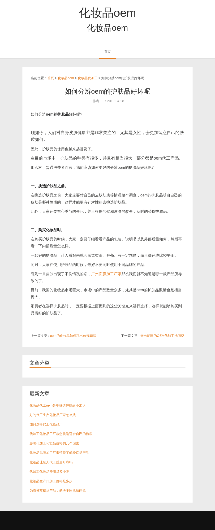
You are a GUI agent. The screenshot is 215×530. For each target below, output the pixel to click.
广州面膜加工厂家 (106, 274)
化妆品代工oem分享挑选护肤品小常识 (58, 405)
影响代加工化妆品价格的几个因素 (54, 443)
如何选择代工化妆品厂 (46, 424)
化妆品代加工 (88, 78)
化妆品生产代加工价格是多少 (51, 481)
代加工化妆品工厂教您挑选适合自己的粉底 (61, 434)
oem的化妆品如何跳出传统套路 (73, 336)
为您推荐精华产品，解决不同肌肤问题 (58, 490)
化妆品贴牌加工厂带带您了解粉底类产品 (59, 453)
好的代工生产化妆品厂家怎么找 (53, 415)
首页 (107, 51)
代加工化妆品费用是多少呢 (49, 472)
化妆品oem (107, 12)
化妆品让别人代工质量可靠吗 (51, 462)
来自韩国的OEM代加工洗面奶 (162, 336)
